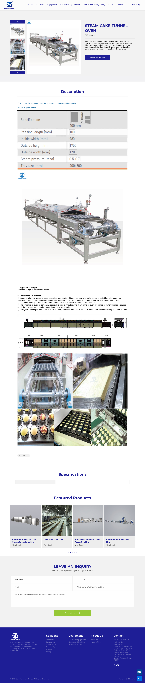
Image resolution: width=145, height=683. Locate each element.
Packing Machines (75, 644)
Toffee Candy (51, 644)
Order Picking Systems (77, 640)
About (111, 5)
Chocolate (50, 640)
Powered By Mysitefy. (127, 679)
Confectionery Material (70, 5)
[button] (17, 21)
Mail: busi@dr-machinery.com (119, 643)
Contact (120, 5)
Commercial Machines (77, 642)
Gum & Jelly (50, 647)
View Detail (15, 545)
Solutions (40, 5)
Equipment (52, 5)
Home (30, 5)
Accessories (73, 647)
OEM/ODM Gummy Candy (94, 5)
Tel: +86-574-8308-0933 (122, 640)
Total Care (94, 640)
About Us (97, 635)
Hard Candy (50, 642)
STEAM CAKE (23, 455)
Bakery (48, 652)
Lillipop (49, 649)
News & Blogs (96, 642)
